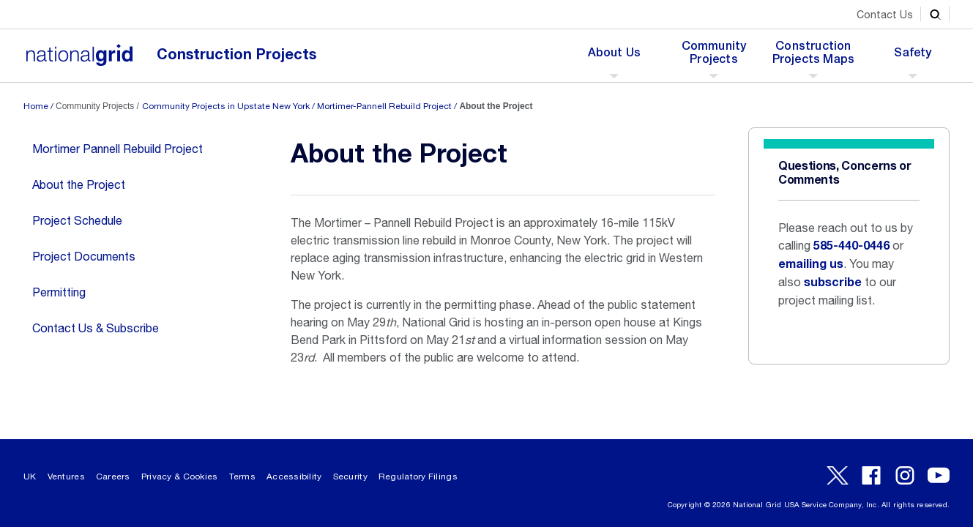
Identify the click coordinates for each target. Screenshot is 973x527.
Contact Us (885, 14)
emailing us (810, 264)
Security (350, 476)
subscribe (833, 282)
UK (30, 476)
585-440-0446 (851, 245)
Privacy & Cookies (179, 476)
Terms (242, 476)
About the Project (78, 184)
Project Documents (83, 256)
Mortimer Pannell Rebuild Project (117, 148)
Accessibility (294, 476)
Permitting (59, 292)
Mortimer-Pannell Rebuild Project (384, 106)
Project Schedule (77, 220)
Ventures (66, 476)
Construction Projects (236, 54)
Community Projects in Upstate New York (226, 106)
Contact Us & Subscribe (95, 327)
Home (35, 106)
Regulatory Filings (418, 476)
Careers (113, 476)
